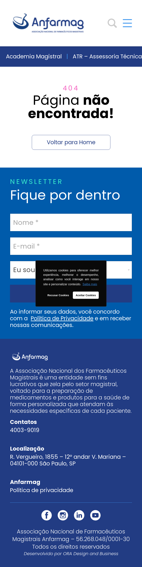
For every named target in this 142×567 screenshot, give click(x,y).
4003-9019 (24, 430)
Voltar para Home (71, 142)
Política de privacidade (41, 490)
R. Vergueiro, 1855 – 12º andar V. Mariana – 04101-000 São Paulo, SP (68, 460)
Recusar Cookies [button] (58, 295)
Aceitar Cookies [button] (86, 295)
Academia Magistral (34, 56)
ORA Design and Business (90, 554)
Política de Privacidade (62, 318)
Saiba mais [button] (89, 284)
